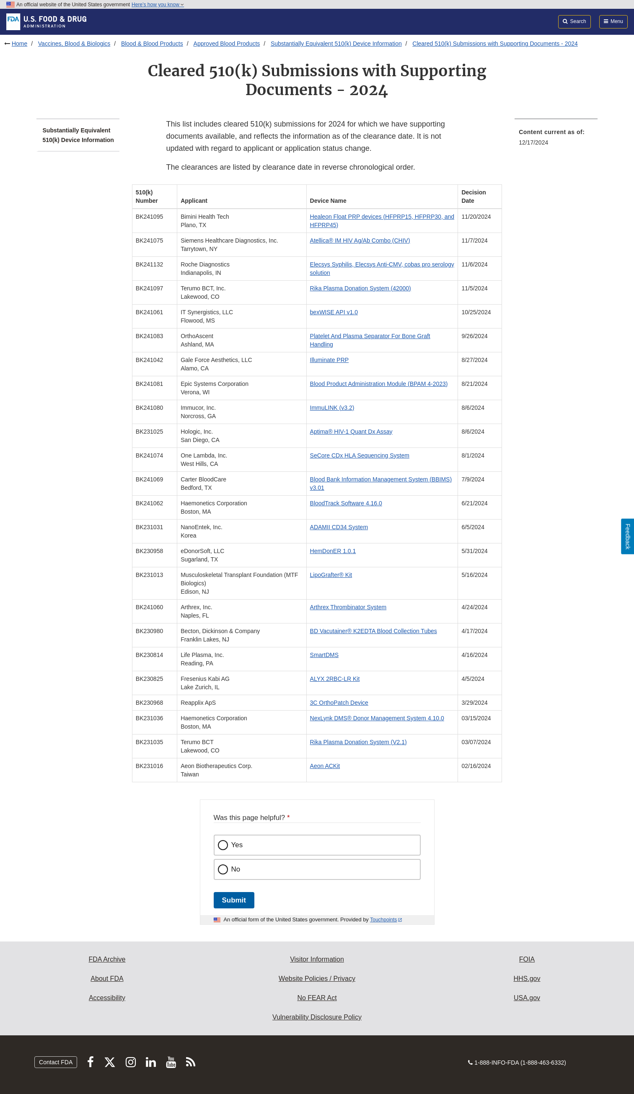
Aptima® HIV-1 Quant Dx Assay (351, 431)
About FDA (107, 978)
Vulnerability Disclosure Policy (317, 1017)
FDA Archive (106, 959)
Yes (237, 845)
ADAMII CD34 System (339, 527)
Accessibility (107, 997)
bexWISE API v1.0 (334, 312)
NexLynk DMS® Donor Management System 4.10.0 (377, 718)
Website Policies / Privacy (317, 978)
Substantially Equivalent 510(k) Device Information (336, 43)
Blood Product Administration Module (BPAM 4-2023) (379, 383)
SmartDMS (324, 655)
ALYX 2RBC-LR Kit (335, 678)
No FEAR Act (316, 997)
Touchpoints (383, 920)
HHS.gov (526, 978)
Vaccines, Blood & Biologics (74, 43)
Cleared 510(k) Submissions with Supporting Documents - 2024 (495, 43)
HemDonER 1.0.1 (333, 551)
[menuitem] (556, 140)
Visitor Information (317, 959)
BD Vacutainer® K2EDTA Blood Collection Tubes (373, 631)
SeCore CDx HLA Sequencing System (359, 455)
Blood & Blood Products (152, 43)
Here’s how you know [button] (158, 5)
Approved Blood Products (227, 43)
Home (19, 43)
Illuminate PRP (329, 360)
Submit (234, 900)
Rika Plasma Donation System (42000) (360, 288)
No (236, 869)
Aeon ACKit (325, 766)
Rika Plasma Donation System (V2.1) (358, 742)
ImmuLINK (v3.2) (332, 407)
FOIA (527, 959)
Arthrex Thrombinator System (348, 607)
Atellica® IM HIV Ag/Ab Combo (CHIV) (360, 240)
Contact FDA (55, 1062)
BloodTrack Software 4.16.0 (346, 503)
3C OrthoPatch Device (339, 702)
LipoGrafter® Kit (331, 575)
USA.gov (527, 997)
